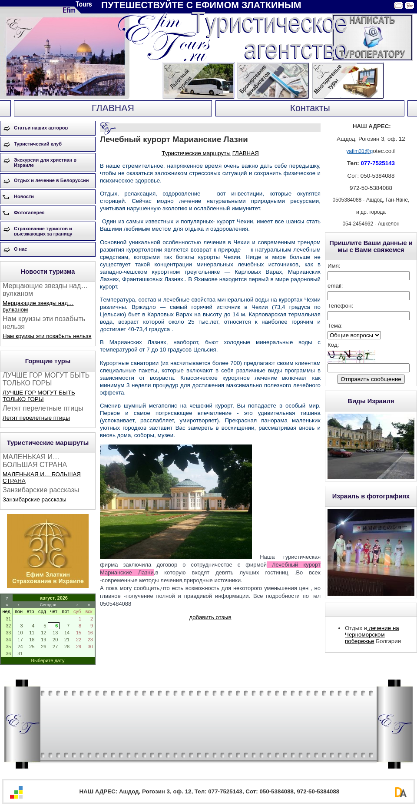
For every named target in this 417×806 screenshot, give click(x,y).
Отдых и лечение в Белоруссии (51, 180)
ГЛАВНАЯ (113, 108)
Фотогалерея (29, 212)
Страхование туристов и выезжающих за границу (43, 231)
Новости (24, 196)
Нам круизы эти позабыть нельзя (47, 336)
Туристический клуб (38, 143)
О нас (20, 249)
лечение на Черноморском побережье (372, 634)
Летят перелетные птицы (36, 418)
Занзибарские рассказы (34, 499)
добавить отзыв (210, 617)
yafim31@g (359, 151)
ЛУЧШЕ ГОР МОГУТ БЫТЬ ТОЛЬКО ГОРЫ (39, 395)
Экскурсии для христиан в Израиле (45, 162)
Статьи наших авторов (41, 127)
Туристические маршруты (196, 153)
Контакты (310, 108)
